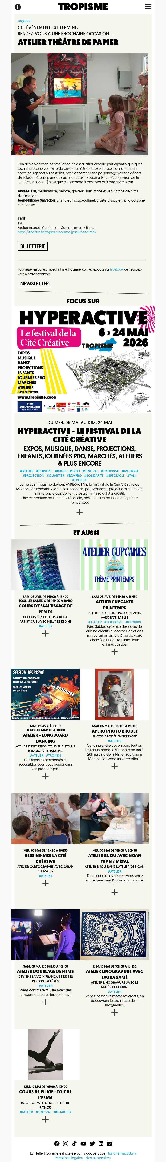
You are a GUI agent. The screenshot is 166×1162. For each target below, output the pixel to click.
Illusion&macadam (121, 1153)
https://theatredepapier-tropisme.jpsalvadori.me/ (57, 232)
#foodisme (110, 471)
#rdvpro (74, 475)
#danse (61, 471)
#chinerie (44, 471)
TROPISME (83, 7)
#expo (75, 471)
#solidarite (94, 475)
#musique (130, 471)
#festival (90, 471)
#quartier (55, 475)
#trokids (79, 480)
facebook (116, 269)
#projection (33, 475)
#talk (131, 475)
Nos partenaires (98, 1157)
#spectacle (115, 475)
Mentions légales (69, 1157)
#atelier (27, 471)
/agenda (24, 21)
